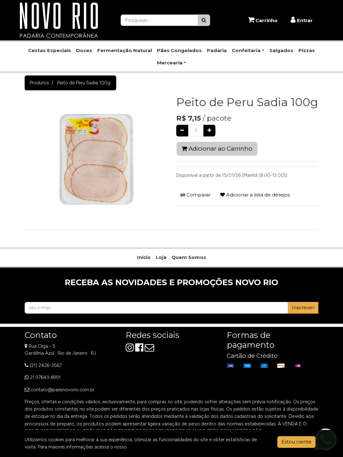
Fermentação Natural (124, 50)
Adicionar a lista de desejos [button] (255, 195)
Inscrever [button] (303, 307)
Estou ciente (296, 442)
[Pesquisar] (203, 20)
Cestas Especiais (49, 50)
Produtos (39, 83)
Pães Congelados (179, 50)
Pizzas (306, 50)
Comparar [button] (195, 195)
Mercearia (170, 63)
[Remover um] (182, 130)
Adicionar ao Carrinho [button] (217, 148)
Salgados (281, 50)
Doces (84, 50)
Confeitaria (246, 50)
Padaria (217, 50)
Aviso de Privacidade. (150, 447)
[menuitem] (144, 257)
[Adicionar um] (209, 130)
